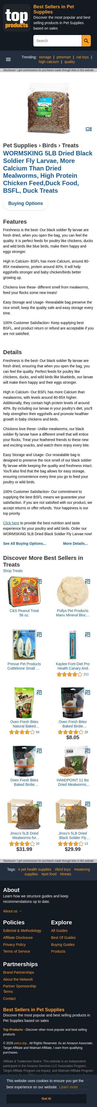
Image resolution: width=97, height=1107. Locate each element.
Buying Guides (63, 945)
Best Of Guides (63, 938)
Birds (49, 145)
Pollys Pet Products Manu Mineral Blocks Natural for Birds (72, 613)
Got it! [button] (46, 1099)
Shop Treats (13, 571)
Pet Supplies (20, 145)
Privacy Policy (14, 945)
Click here (11, 523)
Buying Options (25, 203)
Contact (9, 998)
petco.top (20, 1043)
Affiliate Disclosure (18, 938)
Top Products (13, 1030)
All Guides (59, 931)
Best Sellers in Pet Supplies (33, 1009)
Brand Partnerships (18, 972)
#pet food (48, 874)
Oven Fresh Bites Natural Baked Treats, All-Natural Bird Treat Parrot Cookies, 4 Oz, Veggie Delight (24, 724)
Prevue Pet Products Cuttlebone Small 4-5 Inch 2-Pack (24, 666)
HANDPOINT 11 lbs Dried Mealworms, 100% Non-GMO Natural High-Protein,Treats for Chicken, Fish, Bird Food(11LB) (73, 782)
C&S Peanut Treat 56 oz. (24, 613)
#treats (65, 874)
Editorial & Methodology (22, 931)
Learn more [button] (68, 1087)
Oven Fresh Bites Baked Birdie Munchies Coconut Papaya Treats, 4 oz (24, 782)
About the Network (18, 979)
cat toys (82, 57)
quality (69, 62)
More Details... (75, 543)
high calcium (49, 62)
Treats (70, 145)
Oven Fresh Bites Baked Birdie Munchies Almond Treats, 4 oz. (72, 724)
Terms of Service (16, 951)
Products (58, 951)
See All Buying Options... (24, 543)
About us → (12, 911)
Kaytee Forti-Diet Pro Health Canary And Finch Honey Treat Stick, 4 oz (73, 666)
